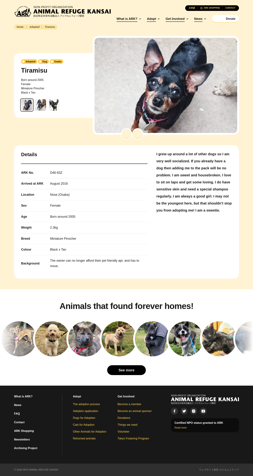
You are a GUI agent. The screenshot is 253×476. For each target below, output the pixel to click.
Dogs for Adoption (84, 417)
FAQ (17, 413)
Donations (124, 417)
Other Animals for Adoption (89, 431)
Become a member (129, 404)
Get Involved (175, 19)
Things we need (127, 424)
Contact (19, 422)
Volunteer (123, 431)
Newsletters (22, 439)
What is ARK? (127, 19)
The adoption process (86, 404)
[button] (126, 133)
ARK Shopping (24, 430)
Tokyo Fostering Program (133, 438)
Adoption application (85, 411)
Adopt (151, 19)
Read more (180, 427)
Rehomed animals (84, 438)
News (198, 19)
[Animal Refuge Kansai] (62, 11)
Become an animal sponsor (135, 411)
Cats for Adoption (84, 424)
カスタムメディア (229, 469)
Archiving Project (25, 448)
